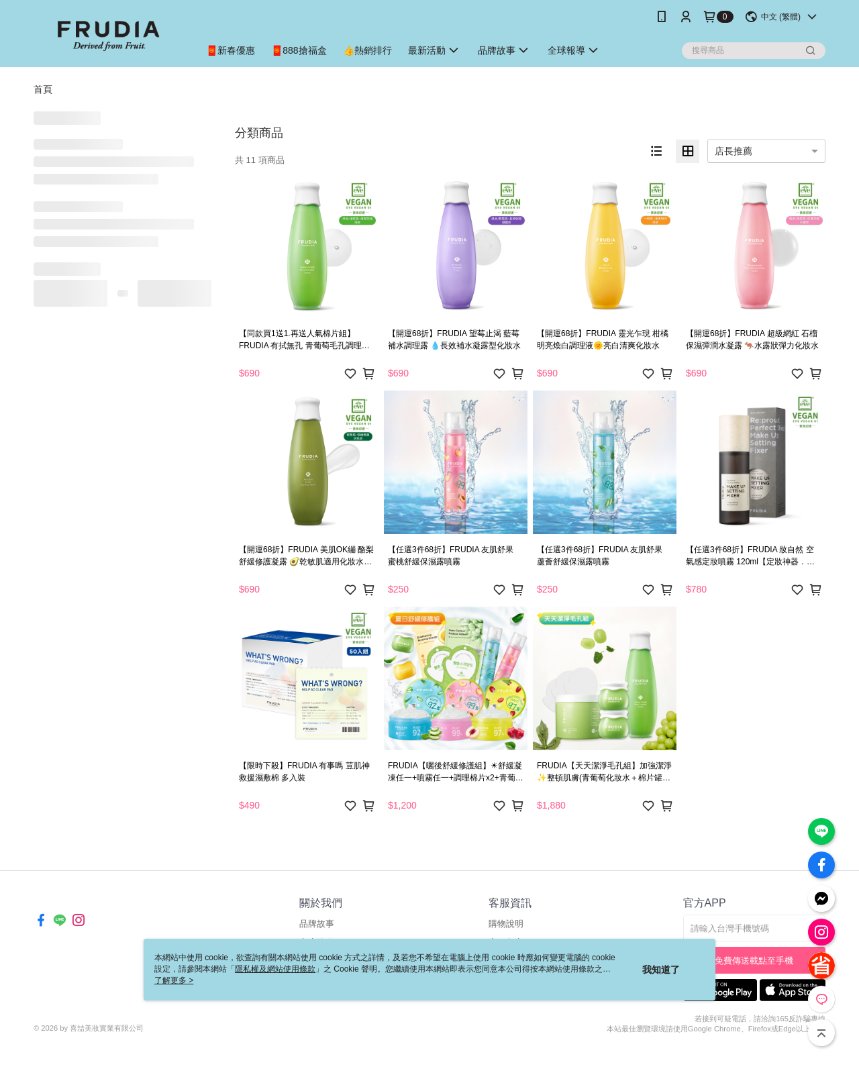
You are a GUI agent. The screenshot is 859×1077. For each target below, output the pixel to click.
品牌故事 (316, 924)
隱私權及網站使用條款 (275, 969)
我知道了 (661, 969)
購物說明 (506, 924)
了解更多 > (173, 980)
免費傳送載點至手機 (754, 961)
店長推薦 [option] (733, 151)
